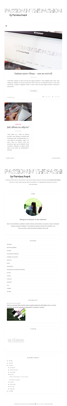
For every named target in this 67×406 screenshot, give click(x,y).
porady (9, 276)
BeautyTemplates (40, 404)
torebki (9, 288)
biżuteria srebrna (11, 247)
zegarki (9, 291)
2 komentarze (11, 97)
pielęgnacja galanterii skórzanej (16, 269)
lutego (11, 389)
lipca (11, 374)
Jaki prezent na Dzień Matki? (14, 303)
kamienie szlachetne (12, 257)
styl (8, 285)
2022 (10, 360)
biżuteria (9, 244)
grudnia (11, 367)
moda (8, 263)
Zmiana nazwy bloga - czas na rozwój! (33, 73)
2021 (10, 363)
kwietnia (12, 384)
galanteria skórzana (12, 254)
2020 (10, 365)
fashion (9, 250)
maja (11, 382)
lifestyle (18, 124)
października (13, 370)
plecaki (9, 272)
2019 (10, 391)
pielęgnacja (10, 266)
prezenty (9, 282)
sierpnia (12, 372)
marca (11, 386)
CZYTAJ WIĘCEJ (33, 91)
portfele (9, 279)
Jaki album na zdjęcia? (18, 127)
